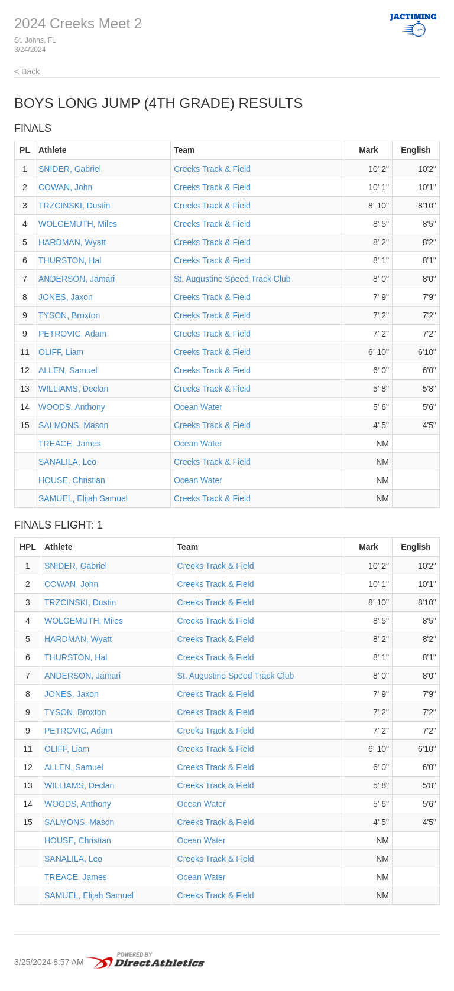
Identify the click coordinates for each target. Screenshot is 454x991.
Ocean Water (198, 407)
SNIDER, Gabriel (69, 169)
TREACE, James (69, 443)
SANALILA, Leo (67, 462)
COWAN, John (65, 187)
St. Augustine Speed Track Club (232, 278)
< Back (27, 71)
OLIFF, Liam (60, 352)
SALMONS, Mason (73, 425)
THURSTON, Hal (69, 260)
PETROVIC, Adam (72, 333)
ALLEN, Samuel (68, 370)
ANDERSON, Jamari (76, 278)
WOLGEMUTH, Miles (77, 224)
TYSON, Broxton (69, 315)
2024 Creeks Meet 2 (78, 23)
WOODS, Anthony (71, 407)
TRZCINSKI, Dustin (74, 205)
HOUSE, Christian (71, 480)
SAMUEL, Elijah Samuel (83, 498)
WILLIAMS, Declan (73, 388)
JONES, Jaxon (65, 297)
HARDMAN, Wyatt (72, 242)
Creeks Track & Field (212, 169)
